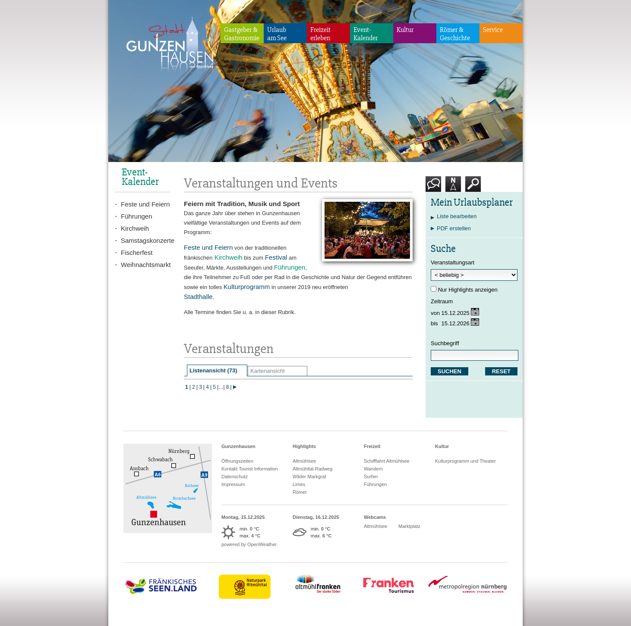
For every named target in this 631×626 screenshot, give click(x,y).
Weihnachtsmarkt (146, 264)
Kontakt (435, 187)
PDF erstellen (454, 228)
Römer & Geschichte (455, 33)
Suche (473, 187)
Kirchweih (135, 228)
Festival (276, 257)
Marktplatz (409, 526)
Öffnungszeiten (237, 461)
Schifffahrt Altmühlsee (387, 461)
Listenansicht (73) (213, 370)
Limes (299, 484)
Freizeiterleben (320, 33)
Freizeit (372, 446)
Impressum (233, 484)
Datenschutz (234, 476)
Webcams (375, 517)
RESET (501, 371)
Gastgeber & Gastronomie (241, 33)
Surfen (371, 476)
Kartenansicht (267, 371)
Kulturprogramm (247, 286)
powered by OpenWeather (249, 544)
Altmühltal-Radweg (312, 468)
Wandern (373, 468)
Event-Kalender (365, 33)
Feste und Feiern (208, 247)
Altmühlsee (304, 461)
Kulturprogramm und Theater (465, 461)
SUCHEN (449, 371)
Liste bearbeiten (457, 216)
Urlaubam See (277, 33)
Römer (300, 492)
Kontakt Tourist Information (249, 468)
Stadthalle (198, 296)
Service (493, 29)
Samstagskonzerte (146, 240)
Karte (453, 187)
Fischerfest (136, 252)
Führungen (136, 216)
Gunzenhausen (238, 446)
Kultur (405, 29)
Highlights (304, 446)
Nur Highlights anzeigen (468, 289)
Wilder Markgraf (309, 476)
